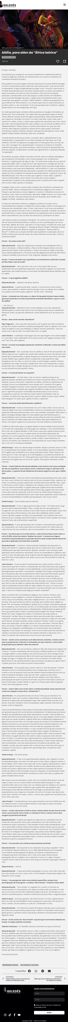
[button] (29, 971)
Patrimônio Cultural (9, 57)
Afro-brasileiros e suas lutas (29, 965)
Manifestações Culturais (10, 965)
